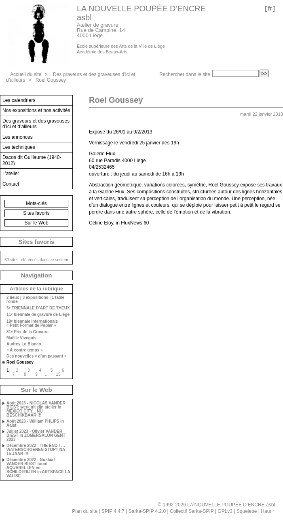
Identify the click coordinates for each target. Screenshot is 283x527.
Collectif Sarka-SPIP (192, 511)
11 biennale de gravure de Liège (38, 314)
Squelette (247, 511)
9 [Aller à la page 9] (36, 374)
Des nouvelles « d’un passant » (36, 356)
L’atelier (10, 173)
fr (270, 8)
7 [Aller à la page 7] (14, 374)
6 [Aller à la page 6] (63, 370)
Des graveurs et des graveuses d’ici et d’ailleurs (36, 123)
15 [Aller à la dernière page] (58, 374)
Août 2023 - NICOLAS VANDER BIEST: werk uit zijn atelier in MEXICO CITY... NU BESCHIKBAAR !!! (35, 409)
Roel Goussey (51, 80)
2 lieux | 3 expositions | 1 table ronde (35, 300)
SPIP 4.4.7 (113, 511)
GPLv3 (225, 511)
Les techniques (18, 147)
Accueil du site (25, 74)
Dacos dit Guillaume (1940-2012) (31, 160)
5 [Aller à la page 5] (52, 370)
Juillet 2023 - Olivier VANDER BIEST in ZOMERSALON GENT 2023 (35, 436)
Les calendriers (18, 100)
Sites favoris (36, 213)
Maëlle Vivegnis (21, 338)
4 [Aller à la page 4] (40, 370)
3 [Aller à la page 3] (28, 370)
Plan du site (84, 511)
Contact (10, 184)
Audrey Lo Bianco (23, 344)
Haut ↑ (268, 511)
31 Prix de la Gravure (27, 332)
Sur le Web (36, 223)
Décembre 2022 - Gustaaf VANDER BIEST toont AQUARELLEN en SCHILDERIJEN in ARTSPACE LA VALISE (38, 468)
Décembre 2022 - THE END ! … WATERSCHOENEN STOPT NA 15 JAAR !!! (35, 450)
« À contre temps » (24, 350)
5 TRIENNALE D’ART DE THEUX (38, 308)
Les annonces (17, 137)
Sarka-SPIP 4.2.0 (147, 511)
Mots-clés (36, 203)
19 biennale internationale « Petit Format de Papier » (32, 323)
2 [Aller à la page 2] (17, 370)
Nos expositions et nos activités (36, 110)
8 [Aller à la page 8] (25, 374)
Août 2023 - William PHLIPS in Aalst (35, 423)
